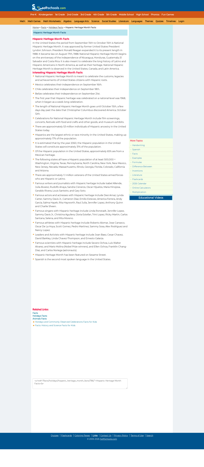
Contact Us (105, 435)
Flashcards (137, 179)
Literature (123, 21)
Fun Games (168, 14)
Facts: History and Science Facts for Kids (55, 325)
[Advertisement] (56, 285)
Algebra (67, 21)
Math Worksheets (52, 21)
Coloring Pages (82, 435)
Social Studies (109, 21)
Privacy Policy (121, 435)
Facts (43, 27)
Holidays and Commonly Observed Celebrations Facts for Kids (66, 322)
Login (181, 21)
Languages (136, 21)
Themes (149, 21)
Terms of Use (137, 435)
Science (95, 21)
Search (149, 435)
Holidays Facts (56, 27)
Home (36, 27)
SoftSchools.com (108, 439)
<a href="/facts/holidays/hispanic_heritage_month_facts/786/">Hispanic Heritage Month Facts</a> (80, 383)
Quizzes (159, 21)
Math (22, 21)
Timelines (171, 21)
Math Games (34, 21)
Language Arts (81, 21)
